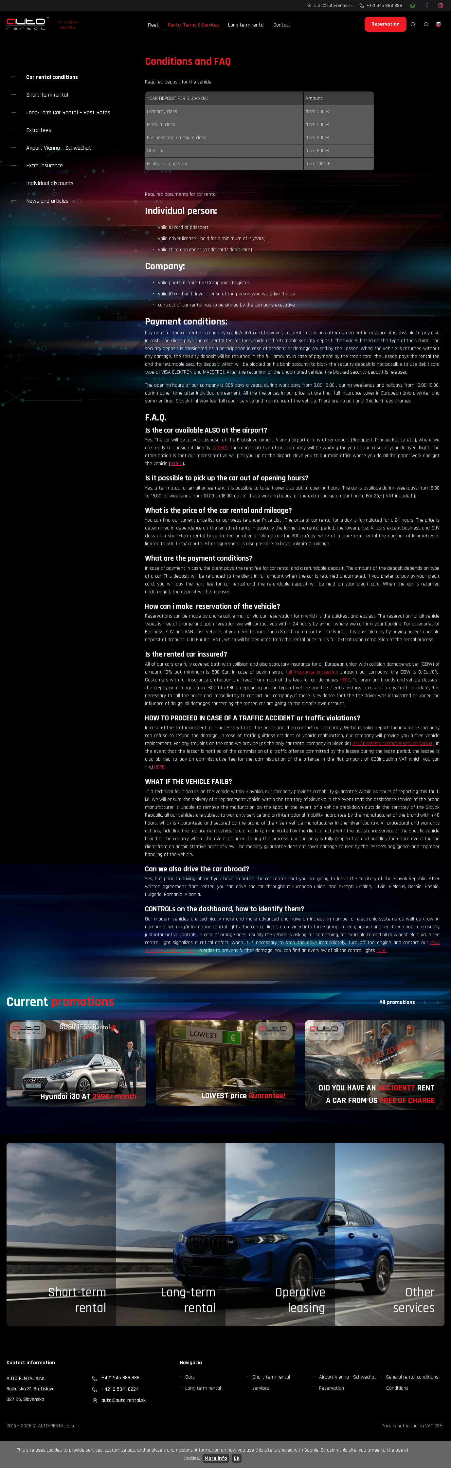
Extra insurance (44, 165)
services (260, 1388)
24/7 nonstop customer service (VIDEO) (393, 743)
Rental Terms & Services (193, 25)
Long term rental (246, 25)
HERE (345, 680)
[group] (76, 1063)
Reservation (385, 24)
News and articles (47, 201)
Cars (190, 1377)
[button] (424, 1002)
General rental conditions (412, 1377)
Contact (282, 25)
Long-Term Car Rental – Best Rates (68, 112)
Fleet (153, 25)
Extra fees (38, 130)
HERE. (159, 767)
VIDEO (220, 447)
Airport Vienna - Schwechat (58, 148)
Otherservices (414, 1300)
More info (216, 1458)
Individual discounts (50, 183)
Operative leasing (300, 1300)
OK (237, 1458)
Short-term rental (47, 95)
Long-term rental (188, 1300)
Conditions (397, 1388)
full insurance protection (312, 672)
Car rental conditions (52, 77)
